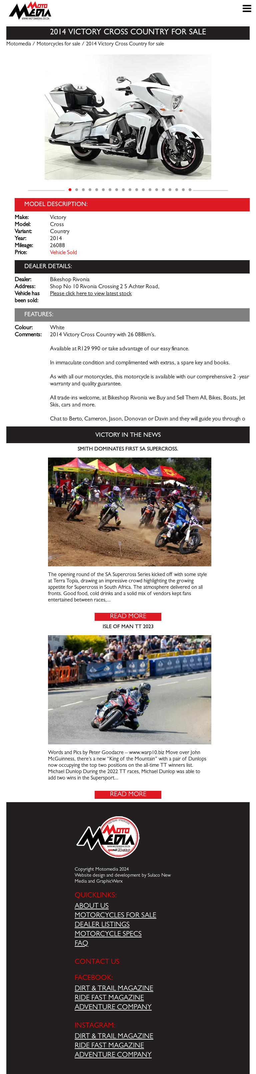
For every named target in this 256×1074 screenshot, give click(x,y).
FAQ (81, 944)
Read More (128, 616)
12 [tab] (143, 190)
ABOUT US (92, 906)
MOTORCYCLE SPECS (108, 934)
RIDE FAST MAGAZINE (109, 998)
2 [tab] (76, 190)
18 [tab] (183, 190)
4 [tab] (90, 190)
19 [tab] (190, 190)
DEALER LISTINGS (102, 925)
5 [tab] (96, 190)
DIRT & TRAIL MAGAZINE (114, 989)
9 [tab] (123, 190)
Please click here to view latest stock (91, 294)
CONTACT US (97, 962)
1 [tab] (70, 190)
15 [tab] (163, 190)
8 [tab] (116, 190)
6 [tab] (103, 190)
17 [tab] (176, 190)
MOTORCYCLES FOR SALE (115, 916)
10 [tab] (130, 190)
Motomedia (18, 44)
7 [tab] (110, 190)
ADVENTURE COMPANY (113, 1008)
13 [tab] (150, 190)
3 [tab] (83, 190)
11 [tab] (136, 190)
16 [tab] (170, 190)
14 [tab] (156, 190)
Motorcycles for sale (58, 44)
